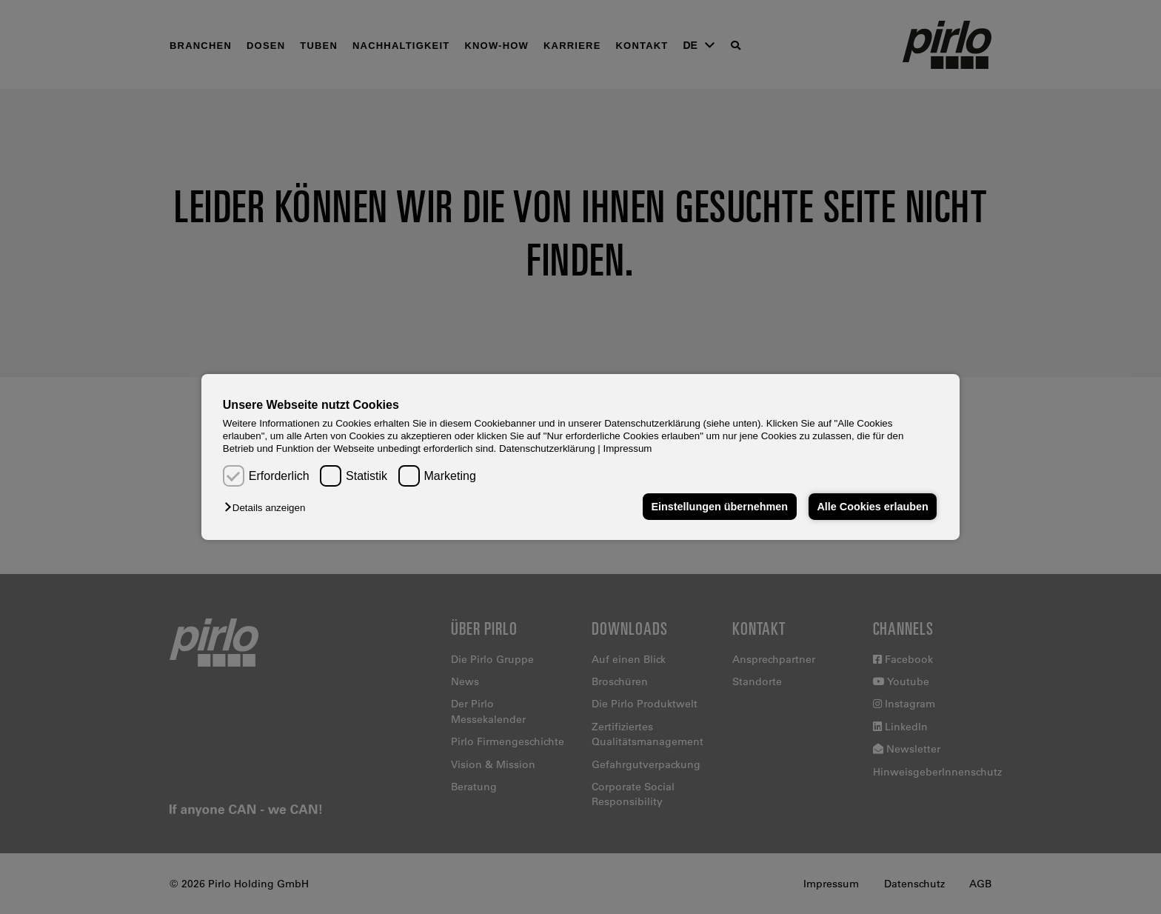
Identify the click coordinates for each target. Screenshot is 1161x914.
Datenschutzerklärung (547, 448)
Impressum (627, 448)
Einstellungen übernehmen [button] (719, 507)
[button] (268, 507)
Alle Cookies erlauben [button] (872, 507)
